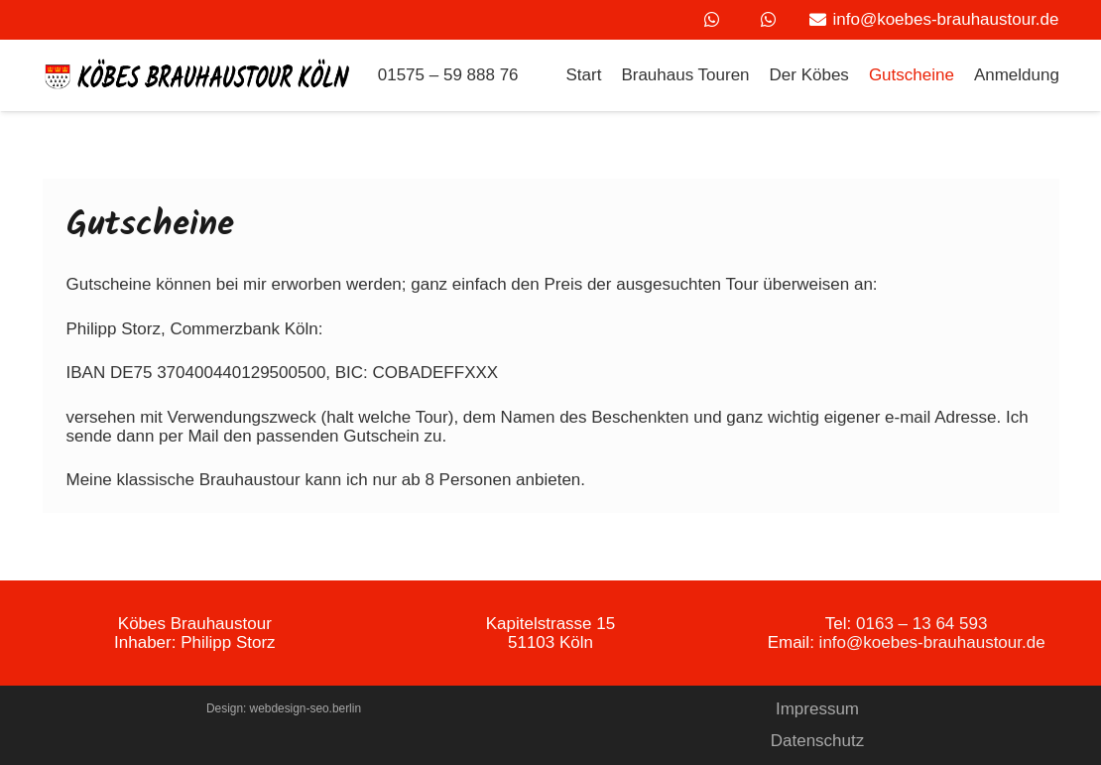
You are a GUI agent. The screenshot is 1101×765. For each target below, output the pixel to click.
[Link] (198, 76)
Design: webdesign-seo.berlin (283, 708)
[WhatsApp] (711, 20)
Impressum (817, 709)
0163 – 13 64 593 (921, 623)
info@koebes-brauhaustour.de (932, 642)
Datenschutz (818, 740)
